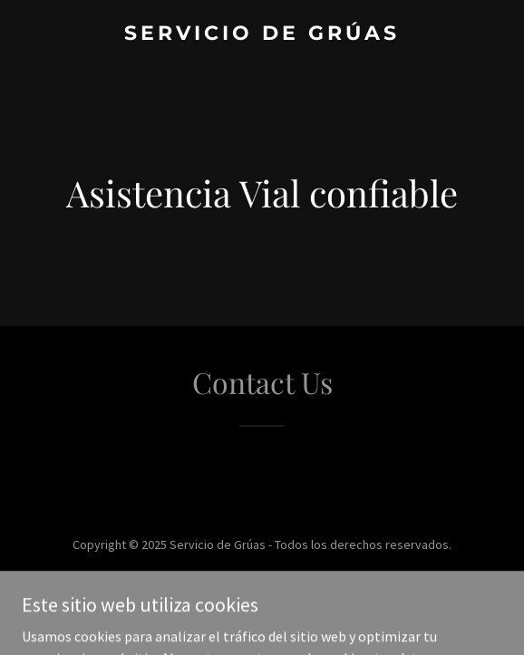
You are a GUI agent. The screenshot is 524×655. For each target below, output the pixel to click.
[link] (262, 34)
